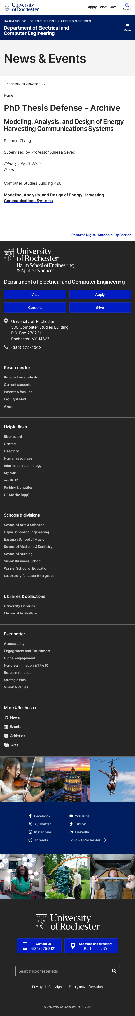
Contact (10, 443)
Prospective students (21, 377)
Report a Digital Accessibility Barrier (101, 235)
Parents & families (18, 391)
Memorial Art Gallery (20, 613)
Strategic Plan (15, 679)
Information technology (23, 465)
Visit (103, 7)
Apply (92, 7)
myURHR (11, 480)
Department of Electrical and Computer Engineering (36, 30)
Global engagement (19, 658)
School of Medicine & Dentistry (28, 546)
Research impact (17, 672)
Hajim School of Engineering (26, 532)
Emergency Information (86, 986)
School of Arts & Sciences (24, 524)
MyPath (10, 473)
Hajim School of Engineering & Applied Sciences (47, 21)
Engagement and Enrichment (27, 650)
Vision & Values (16, 687)
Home (8, 95)
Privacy (37, 986)
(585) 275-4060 (26, 347)
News (12, 717)
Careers (35, 307)
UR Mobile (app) (17, 494)
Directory (11, 451)
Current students (17, 384)
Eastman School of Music (24, 539)
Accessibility (14, 643)
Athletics (14, 735)
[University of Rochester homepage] (21, 7)
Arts (11, 745)
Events (12, 726)
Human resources (18, 458)
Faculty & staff (15, 399)
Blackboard (13, 436)
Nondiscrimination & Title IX (26, 665)
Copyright (55, 986)
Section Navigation (26, 84)
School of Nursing (18, 553)
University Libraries (19, 606)
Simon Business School (22, 561)
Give (113, 7)
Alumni (9, 406)
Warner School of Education (26, 568)
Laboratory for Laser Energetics (29, 575)
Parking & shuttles (18, 487)
